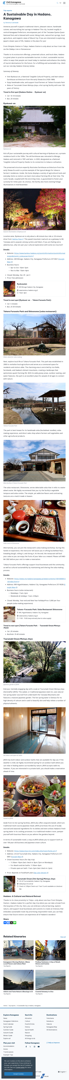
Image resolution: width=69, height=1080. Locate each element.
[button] (60, 3)
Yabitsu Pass (17, 239)
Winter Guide (7, 1036)
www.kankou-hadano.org (26, 290)
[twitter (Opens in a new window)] (30, 1047)
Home (5, 1005)
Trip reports (7, 10)
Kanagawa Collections (10, 1021)
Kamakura (50, 1021)
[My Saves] (60, 3)
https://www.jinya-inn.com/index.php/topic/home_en (34, 851)
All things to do (30, 1038)
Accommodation (8, 1046)
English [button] (61, 1072)
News (5, 1018)
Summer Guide (8, 1030)
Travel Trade (37, 1072)
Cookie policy (20, 1067)
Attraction (28, 1018)
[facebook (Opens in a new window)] (26, 1047)
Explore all (6, 1038)
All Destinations (52, 1030)
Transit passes (8, 1052)
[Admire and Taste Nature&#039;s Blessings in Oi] (18, 982)
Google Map (16, 857)
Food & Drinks (29, 1024)
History (27, 1027)
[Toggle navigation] (64, 3)
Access (5, 1049)
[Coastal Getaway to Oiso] (50, 982)
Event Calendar (8, 1024)
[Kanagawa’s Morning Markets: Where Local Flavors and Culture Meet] (18, 953)
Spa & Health (29, 1030)
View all (63, 937)
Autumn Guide (8, 1033)
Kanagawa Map (52, 1027)
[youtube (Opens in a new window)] (38, 1047)
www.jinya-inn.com (24, 884)
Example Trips (8, 1055)
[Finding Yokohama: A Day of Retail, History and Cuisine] (50, 953)
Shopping (28, 1036)
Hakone (49, 1024)
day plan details (40, 873)
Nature (27, 1033)
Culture (27, 1021)
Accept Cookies (18, 1074)
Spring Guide (7, 1027)
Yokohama (50, 1018)
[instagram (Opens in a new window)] (34, 1047)
